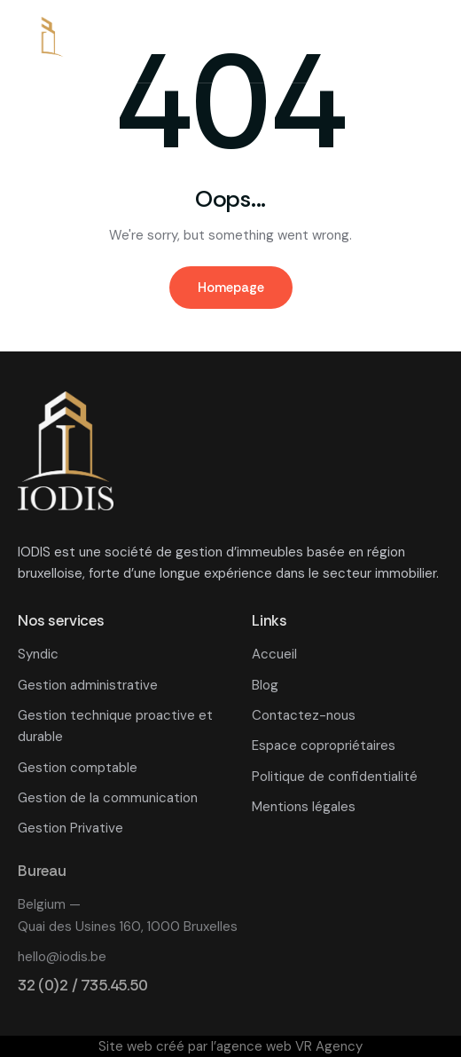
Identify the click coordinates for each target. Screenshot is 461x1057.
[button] (430, 43)
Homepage (231, 287)
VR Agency (329, 1046)
